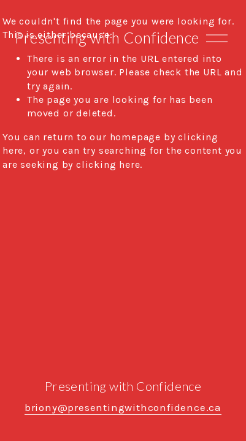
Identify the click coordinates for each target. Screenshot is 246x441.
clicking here (108, 164)
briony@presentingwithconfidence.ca (123, 407)
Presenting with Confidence (107, 38)
